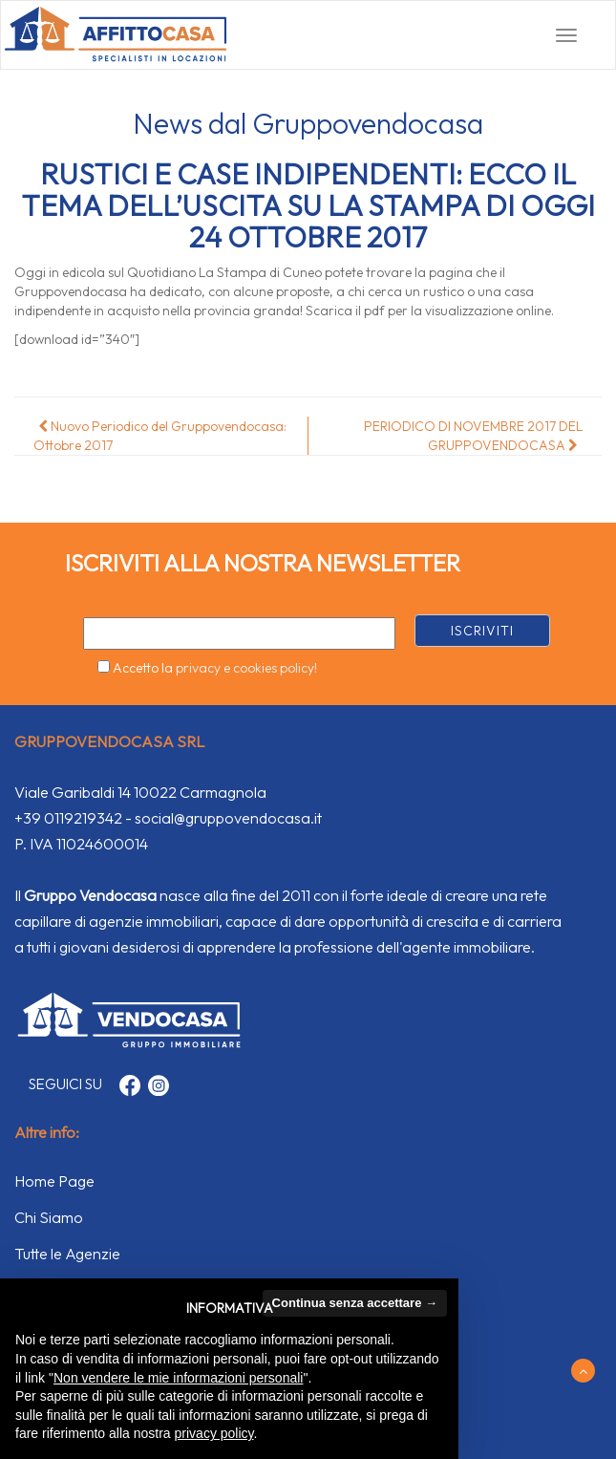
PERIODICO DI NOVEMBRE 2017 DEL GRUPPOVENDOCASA (473, 436)
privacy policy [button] (214, 1433)
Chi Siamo (48, 1217)
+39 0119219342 (68, 817)
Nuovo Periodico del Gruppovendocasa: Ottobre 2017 (160, 436)
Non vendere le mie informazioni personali (178, 1377)
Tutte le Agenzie (67, 1253)
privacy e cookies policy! (246, 667)
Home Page (54, 1181)
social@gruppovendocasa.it (228, 817)
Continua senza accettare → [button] (354, 1303)
